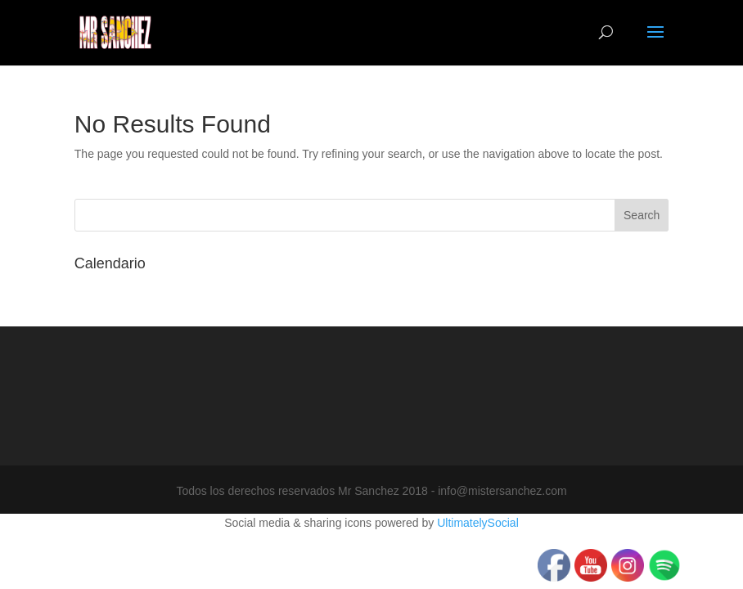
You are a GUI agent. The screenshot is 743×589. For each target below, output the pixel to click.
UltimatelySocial (478, 522)
